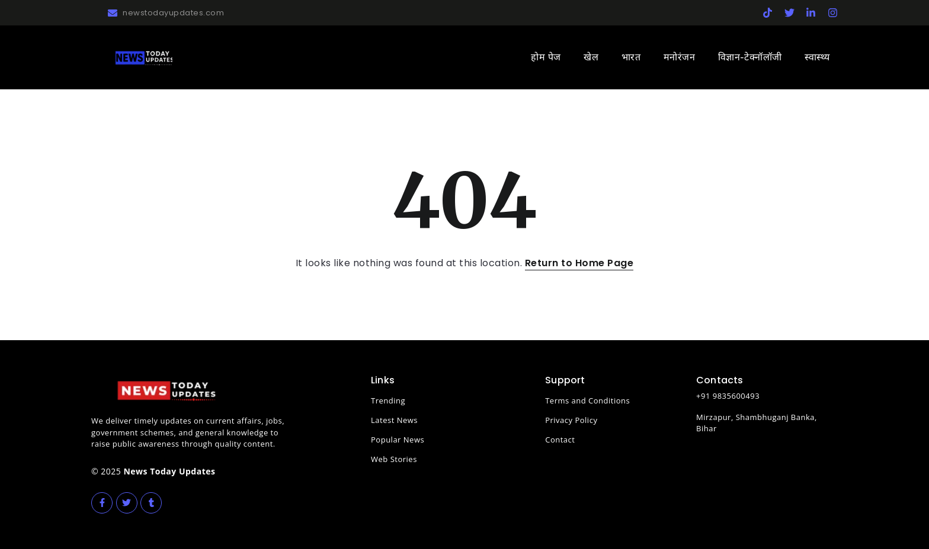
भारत (631, 57)
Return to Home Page (579, 263)
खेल (591, 57)
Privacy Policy (571, 420)
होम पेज (546, 57)
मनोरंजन (680, 57)
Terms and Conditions (587, 400)
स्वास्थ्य (817, 57)
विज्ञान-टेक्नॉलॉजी (750, 57)
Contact (560, 439)
